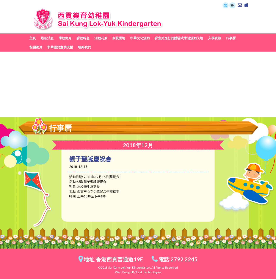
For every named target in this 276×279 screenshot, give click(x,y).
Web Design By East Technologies (138, 272)
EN (232, 5)
